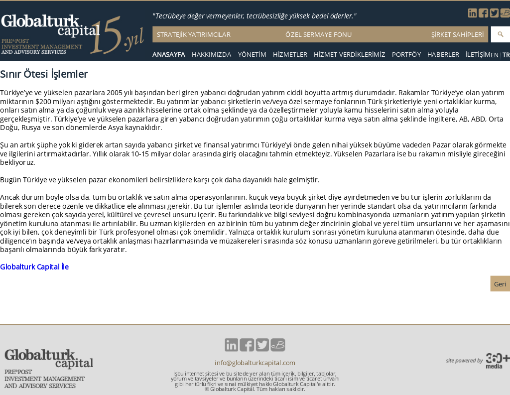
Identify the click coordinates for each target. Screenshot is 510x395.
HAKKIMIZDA (212, 54)
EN (495, 55)
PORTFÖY (406, 54)
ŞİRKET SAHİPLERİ (457, 34)
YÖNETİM (252, 54)
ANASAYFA (168, 54)
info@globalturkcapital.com (255, 363)
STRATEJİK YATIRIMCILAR (194, 34)
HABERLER (443, 54)
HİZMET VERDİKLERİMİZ (349, 54)
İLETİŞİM (478, 54)
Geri (500, 283)
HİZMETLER (290, 54)
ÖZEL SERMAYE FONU (318, 34)
